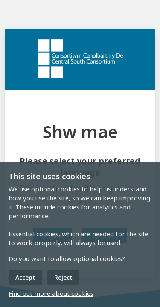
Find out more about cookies (51, 293)
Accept (25, 277)
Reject (63, 277)
